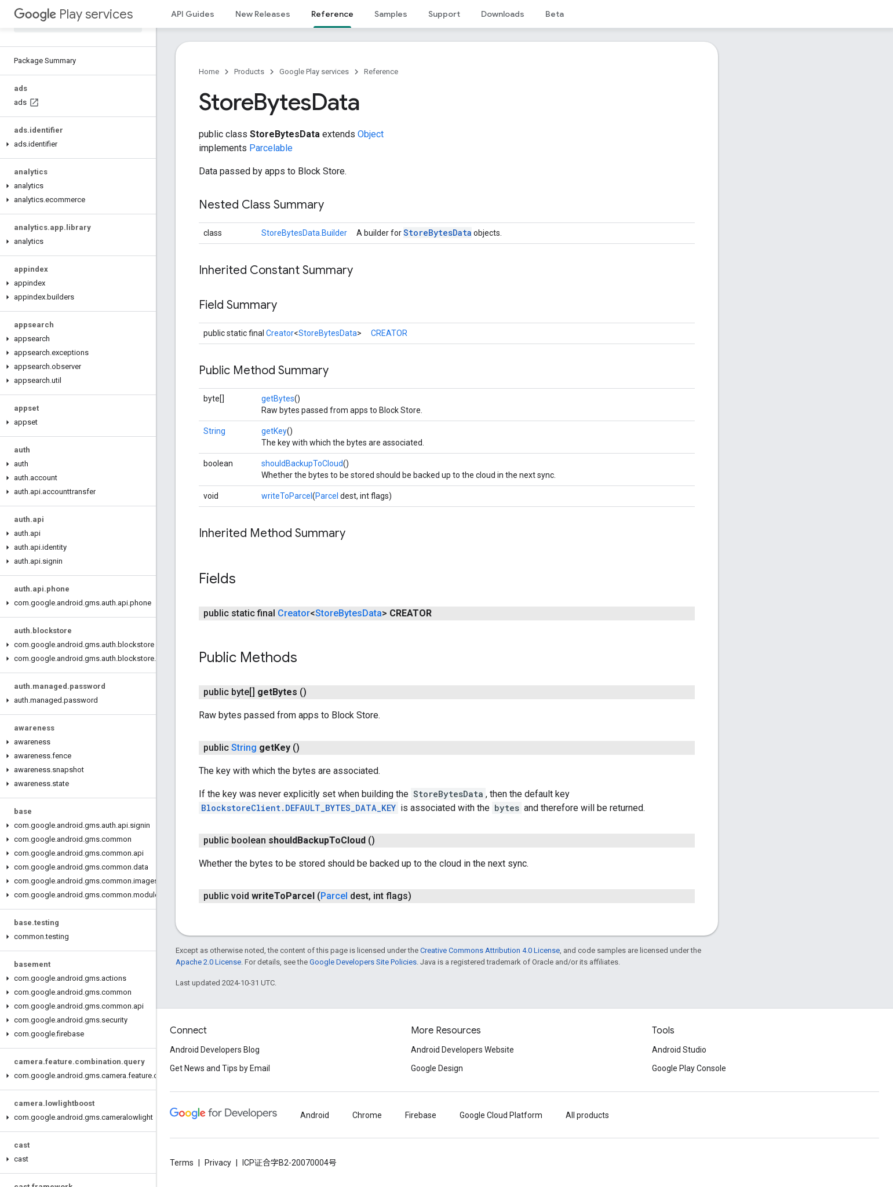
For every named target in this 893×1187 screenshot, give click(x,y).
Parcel (326, 496)
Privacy (218, 1162)
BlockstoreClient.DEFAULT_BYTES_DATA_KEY (298, 807)
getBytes (277, 398)
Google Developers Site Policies (363, 962)
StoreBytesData (437, 232)
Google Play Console (689, 1068)
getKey (274, 431)
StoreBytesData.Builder (304, 233)
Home (209, 71)
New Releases (262, 14)
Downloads (502, 14)
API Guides (192, 14)
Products (249, 71)
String (214, 431)
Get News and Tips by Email (220, 1068)
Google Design (437, 1068)
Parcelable (271, 148)
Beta (554, 14)
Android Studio (679, 1049)
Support (444, 14)
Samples (390, 14)
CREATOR (389, 333)
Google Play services (314, 71)
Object (371, 134)
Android (314, 1115)
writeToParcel (286, 496)
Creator (280, 333)
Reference (381, 71)
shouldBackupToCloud (302, 463)
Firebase (420, 1115)
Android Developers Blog (215, 1049)
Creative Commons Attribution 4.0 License (490, 950)
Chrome (367, 1115)
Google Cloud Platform (501, 1115)
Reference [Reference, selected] (332, 14)
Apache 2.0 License (208, 962)
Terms (182, 1162)
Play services (73, 14)
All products (587, 1115)
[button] (75, 144)
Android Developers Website (462, 1049)
